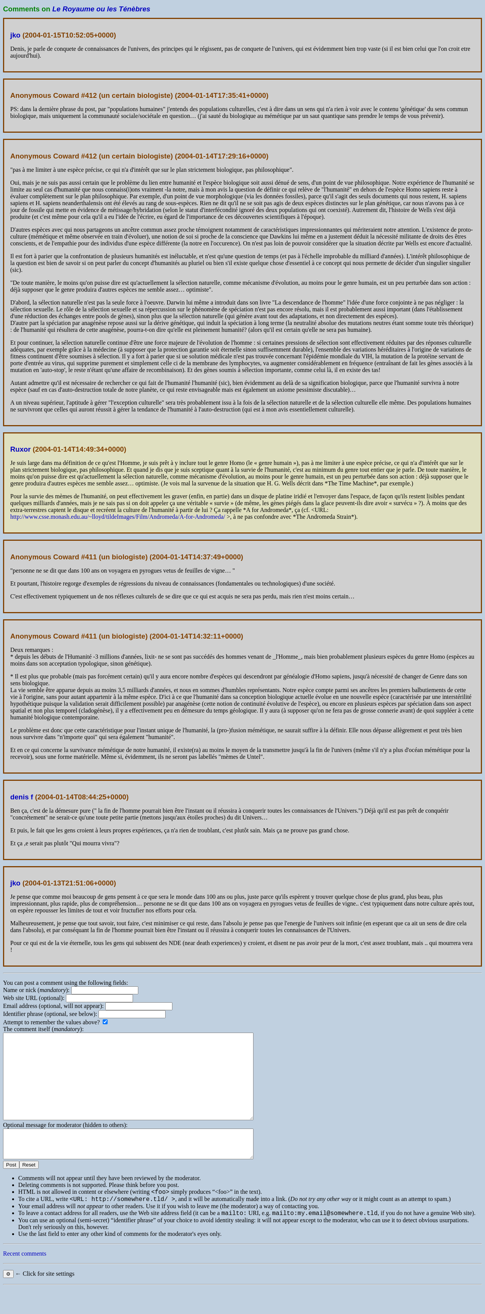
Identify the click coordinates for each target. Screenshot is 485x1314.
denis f (21, 797)
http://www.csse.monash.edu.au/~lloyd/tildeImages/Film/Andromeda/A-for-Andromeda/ (117, 516)
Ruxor (20, 449)
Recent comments (24, 1279)
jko (15, 35)
